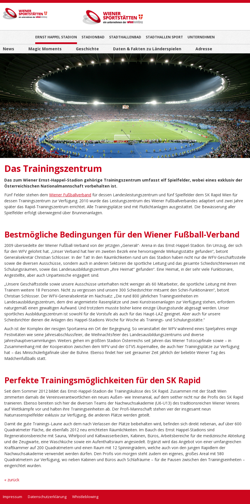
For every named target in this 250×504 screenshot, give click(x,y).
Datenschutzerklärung (47, 496)
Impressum (12, 496)
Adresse (203, 48)
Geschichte (87, 48)
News (8, 48)
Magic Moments (45, 48)
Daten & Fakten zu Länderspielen (147, 48)
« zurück (11, 479)
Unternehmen (201, 37)
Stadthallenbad (125, 37)
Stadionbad (93, 37)
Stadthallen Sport (164, 37)
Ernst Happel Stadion (56, 37)
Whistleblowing (85, 496)
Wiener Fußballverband (70, 194)
